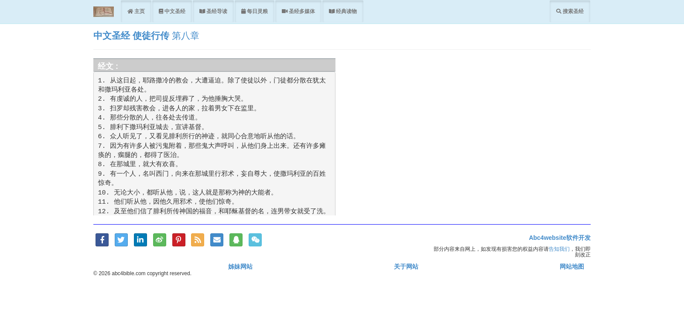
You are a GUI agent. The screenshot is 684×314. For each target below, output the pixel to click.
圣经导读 (216, 11)
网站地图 (572, 266)
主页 (139, 11)
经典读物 (346, 11)
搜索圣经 (572, 11)
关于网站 (406, 266)
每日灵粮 (257, 11)
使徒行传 (151, 36)
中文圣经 (174, 11)
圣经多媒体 (301, 11)
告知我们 (559, 249)
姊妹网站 (240, 266)
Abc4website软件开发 (560, 237)
